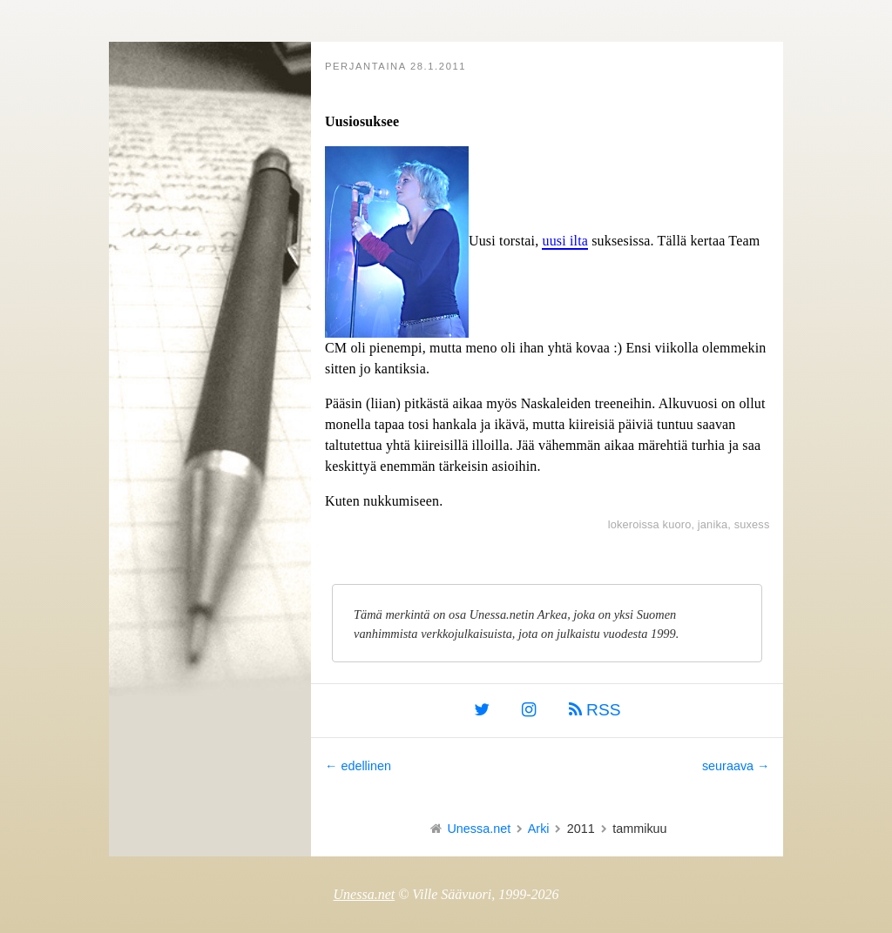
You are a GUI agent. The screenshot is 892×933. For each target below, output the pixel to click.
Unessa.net (478, 829)
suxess (752, 524)
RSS (595, 710)
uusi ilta (565, 240)
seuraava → (736, 766)
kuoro (677, 524)
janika (712, 524)
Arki (539, 829)
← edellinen (358, 766)
